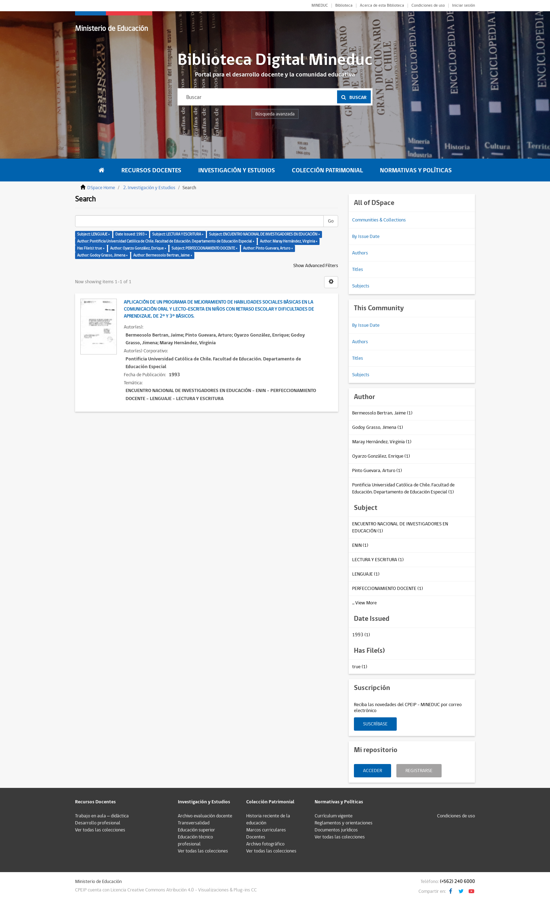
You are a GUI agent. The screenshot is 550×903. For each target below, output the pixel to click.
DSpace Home (101, 187)
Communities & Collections (379, 220)
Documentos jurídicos (336, 830)
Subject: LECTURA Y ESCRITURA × (177, 234)
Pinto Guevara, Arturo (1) (377, 470)
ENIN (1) (360, 545)
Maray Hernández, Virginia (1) (381, 441)
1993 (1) (361, 634)
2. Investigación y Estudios (149, 187)
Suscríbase (375, 724)
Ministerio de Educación (111, 29)
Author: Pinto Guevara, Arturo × (268, 248)
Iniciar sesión (463, 6)
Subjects (360, 286)
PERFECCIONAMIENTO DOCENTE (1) (387, 588)
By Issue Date (366, 236)
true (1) (359, 666)
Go (331, 221)
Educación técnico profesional (195, 841)
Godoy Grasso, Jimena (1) (377, 427)
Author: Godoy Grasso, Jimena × (102, 255)
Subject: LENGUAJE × (93, 234)
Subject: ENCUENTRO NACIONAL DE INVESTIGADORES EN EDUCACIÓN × (264, 234)
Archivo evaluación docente (205, 815)
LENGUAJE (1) (366, 574)
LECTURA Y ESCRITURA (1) (378, 559)
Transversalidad (193, 822)
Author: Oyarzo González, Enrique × (138, 248)
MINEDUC (319, 6)
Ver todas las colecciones (100, 830)
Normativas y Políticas (416, 170)
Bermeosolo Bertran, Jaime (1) (382, 413)
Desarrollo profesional (97, 822)
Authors (360, 253)
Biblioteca (344, 6)
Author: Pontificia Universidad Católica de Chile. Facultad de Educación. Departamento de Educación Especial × (165, 241)
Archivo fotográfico (265, 844)
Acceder (372, 770)
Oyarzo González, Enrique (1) (381, 456)
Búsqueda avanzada (275, 114)
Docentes (255, 837)
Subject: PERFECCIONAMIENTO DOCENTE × (204, 248)
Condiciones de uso (428, 6)
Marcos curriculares (266, 830)
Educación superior (196, 830)
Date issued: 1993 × (131, 234)
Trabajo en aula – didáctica (102, 815)
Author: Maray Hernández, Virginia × (288, 241)
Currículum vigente (334, 815)
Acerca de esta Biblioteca (382, 6)
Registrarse (418, 770)
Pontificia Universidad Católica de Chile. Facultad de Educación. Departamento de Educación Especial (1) (403, 489)
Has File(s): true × (91, 248)
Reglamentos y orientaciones (344, 822)
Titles (357, 269)
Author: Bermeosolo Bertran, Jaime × (162, 255)
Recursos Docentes (151, 170)
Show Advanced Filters (315, 265)
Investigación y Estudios (236, 170)
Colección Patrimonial (327, 170)
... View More (364, 602)
